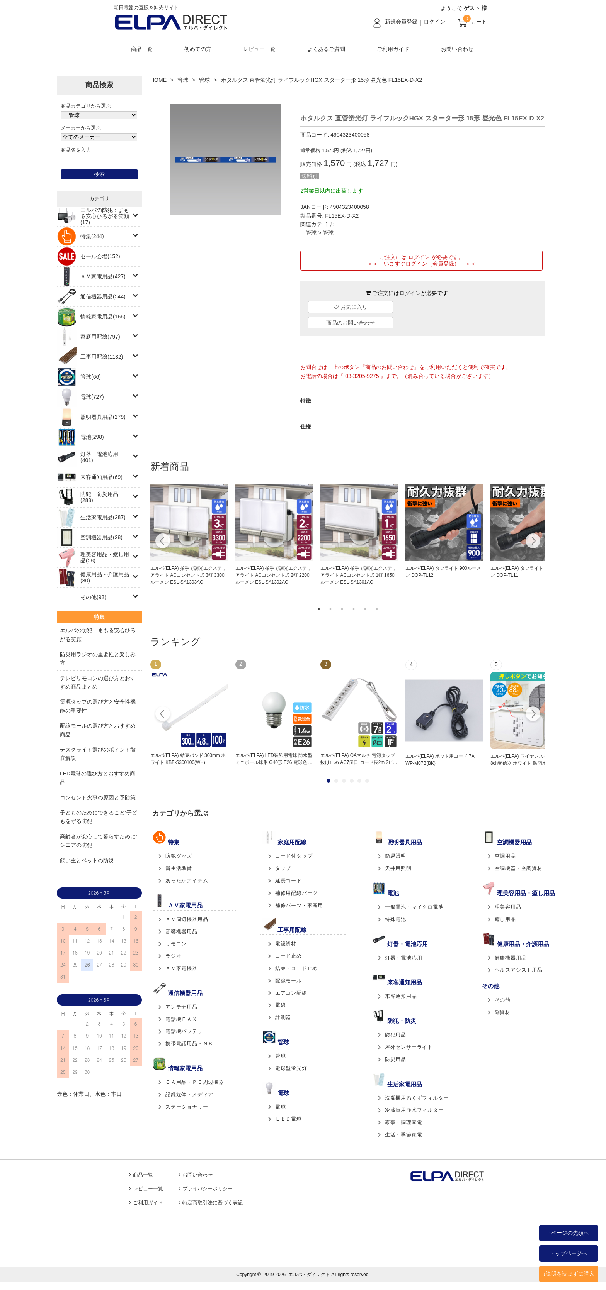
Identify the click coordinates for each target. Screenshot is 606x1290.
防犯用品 (395, 1035)
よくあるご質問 (326, 49)
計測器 (283, 1017)
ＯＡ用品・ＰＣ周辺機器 (194, 1082)
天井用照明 (398, 868)
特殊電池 (395, 919)
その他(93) (93, 597)
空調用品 (505, 856)
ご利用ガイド (393, 49)
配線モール (288, 981)
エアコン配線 (291, 993)
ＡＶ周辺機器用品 (186, 919)
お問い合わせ (457, 49)
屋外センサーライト (409, 1047)
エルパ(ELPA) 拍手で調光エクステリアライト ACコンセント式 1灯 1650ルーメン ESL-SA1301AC (358, 575)
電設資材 (285, 943)
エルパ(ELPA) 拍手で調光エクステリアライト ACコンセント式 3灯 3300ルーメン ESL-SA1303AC (188, 575)
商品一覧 (142, 49)
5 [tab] (365, 609)
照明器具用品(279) (103, 417)
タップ (283, 868)
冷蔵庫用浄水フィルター (414, 1110)
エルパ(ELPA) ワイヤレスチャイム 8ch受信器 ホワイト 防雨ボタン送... (527, 759)
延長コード (288, 881)
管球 (182, 80)
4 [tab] (353, 609)
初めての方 (197, 49)
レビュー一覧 (259, 49)
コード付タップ (294, 856)
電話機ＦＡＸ (181, 1019)
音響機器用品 (181, 931)
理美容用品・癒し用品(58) (104, 557)
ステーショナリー (186, 1107)
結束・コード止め (296, 968)
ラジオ (173, 956)
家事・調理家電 (403, 1122)
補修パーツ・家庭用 (299, 905)
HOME (158, 80)
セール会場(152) (100, 256)
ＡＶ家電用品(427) (103, 276)
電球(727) (92, 397)
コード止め (288, 956)
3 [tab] (342, 609)
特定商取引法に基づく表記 (212, 1202)
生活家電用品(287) (103, 517)
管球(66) (90, 377)
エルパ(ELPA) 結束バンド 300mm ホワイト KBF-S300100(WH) (188, 759)
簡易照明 (395, 856)
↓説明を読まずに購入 (568, 1274)
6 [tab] (377, 609)
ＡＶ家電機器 (181, 968)
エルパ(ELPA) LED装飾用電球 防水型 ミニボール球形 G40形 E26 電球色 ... (273, 759)
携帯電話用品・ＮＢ (189, 1043)
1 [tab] (319, 609)
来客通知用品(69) (101, 477)
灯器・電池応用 (403, 958)
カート (479, 22)
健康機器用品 (511, 958)
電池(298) (92, 437)
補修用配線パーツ (296, 893)
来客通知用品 (401, 996)
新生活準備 (178, 868)
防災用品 (395, 1059)
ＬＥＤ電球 (288, 1119)
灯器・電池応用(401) (99, 457)
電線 (280, 1005)
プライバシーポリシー (207, 1189)
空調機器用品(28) (101, 537)
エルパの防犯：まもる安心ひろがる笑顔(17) (104, 216)
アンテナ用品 (181, 1007)
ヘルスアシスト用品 (519, 970)
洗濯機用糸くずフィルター (417, 1098)
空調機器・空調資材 (519, 868)
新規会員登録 (401, 22)
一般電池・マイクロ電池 (414, 907)
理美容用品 (508, 907)
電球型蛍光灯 (291, 1068)
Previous (163, 541)
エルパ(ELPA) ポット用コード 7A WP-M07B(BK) (439, 759)
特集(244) (92, 236)
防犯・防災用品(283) (99, 497)
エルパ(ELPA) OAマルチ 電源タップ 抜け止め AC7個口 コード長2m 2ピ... (358, 759)
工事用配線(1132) (101, 357)
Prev (163, 714)
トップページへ (568, 1253)
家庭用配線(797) (100, 337)
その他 (503, 1000)
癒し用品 (505, 919)
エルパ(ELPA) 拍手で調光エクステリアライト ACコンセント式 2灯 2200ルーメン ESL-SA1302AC (273, 575)
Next (532, 541)
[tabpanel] (189, 535)
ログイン (434, 22)
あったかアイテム (186, 881)
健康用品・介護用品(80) (104, 577)
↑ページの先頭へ (568, 1233)
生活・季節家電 (403, 1135)
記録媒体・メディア (189, 1094)
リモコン (176, 943)
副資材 (503, 1012)
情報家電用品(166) (103, 316)
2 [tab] (330, 609)
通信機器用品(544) (103, 296)
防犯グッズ (178, 856)
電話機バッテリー (186, 1031)
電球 (280, 1107)
